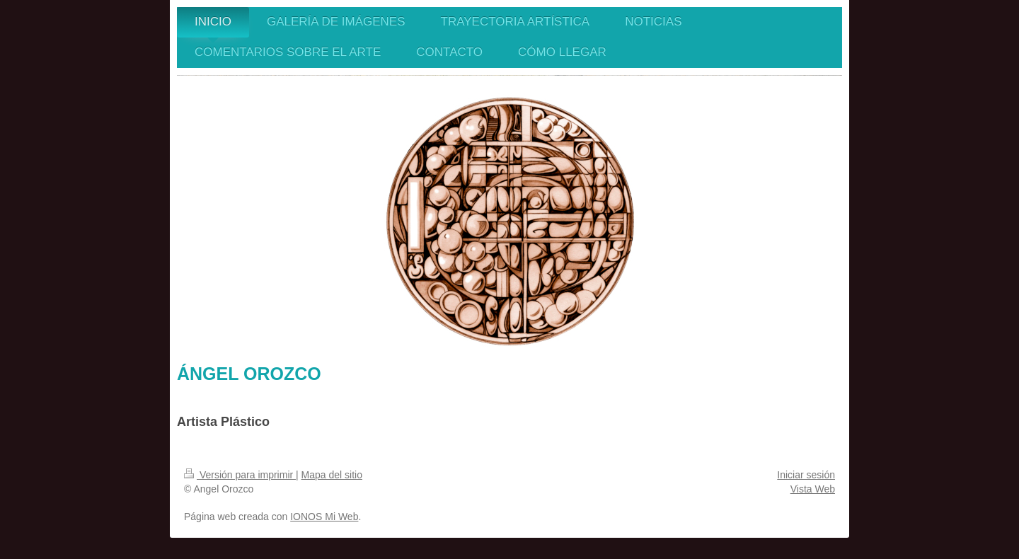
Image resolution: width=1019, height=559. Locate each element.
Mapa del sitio (331, 474)
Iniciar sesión (806, 474)
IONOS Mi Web (324, 516)
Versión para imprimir (240, 474)
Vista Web (812, 489)
